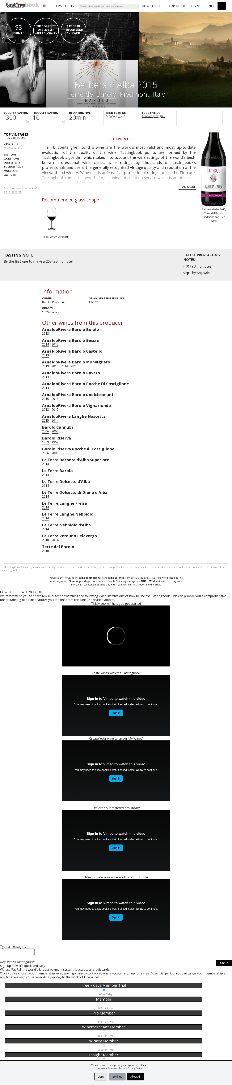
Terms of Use (115, 1068)
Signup (209, 6)
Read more (187, 187)
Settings (117, 1076)
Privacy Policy (135, 1068)
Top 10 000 (177, 6)
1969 (45, 442)
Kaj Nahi (203, 272)
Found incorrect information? (21, 189)
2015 (7, 144)
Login (194, 6)
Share (224, 964)
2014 (45, 344)
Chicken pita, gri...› (153, 116)
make (37, 261)
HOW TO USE (151, 6)
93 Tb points (119, 139)
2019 (45, 366)
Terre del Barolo (91, 94)
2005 (55, 431)
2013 (45, 333)
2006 (45, 431)
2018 (55, 366)
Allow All (135, 1076)
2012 (55, 409)
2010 (45, 551)
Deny (101, 1076)
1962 (55, 442)
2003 (55, 453)
